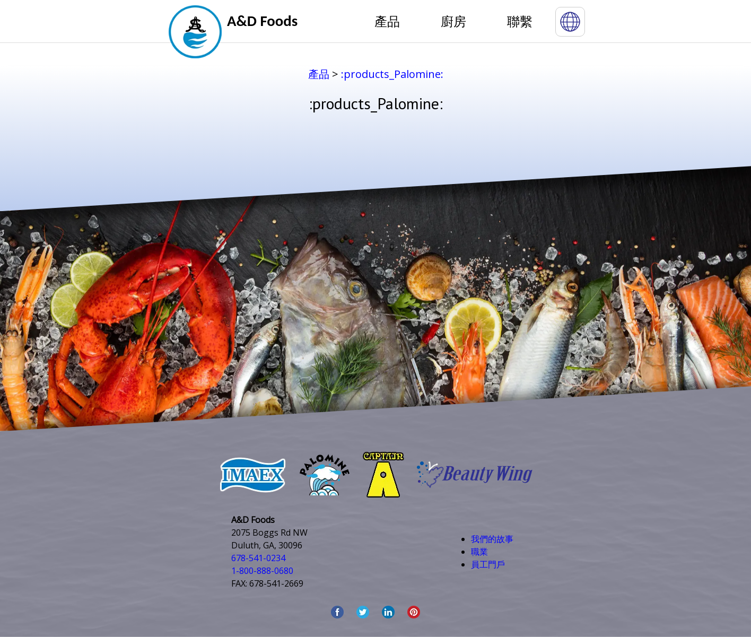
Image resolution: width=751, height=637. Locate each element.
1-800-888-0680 (262, 571)
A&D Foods (262, 21)
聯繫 (519, 21)
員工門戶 (488, 564)
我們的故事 (492, 539)
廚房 (453, 21)
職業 (479, 551)
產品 (387, 21)
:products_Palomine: (392, 74)
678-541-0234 (258, 558)
